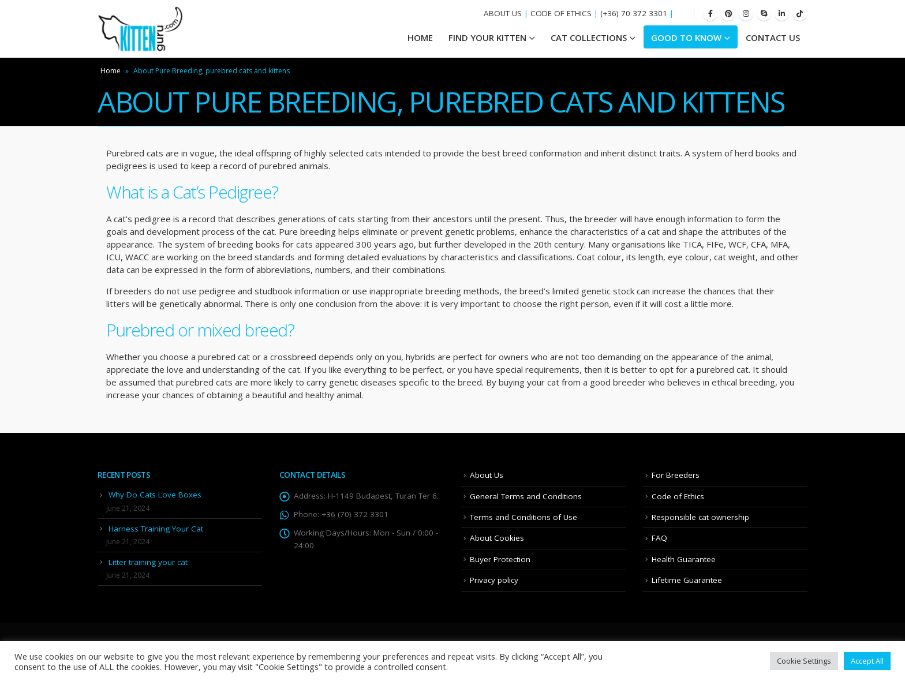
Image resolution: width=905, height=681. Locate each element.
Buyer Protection (500, 559)
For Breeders (676, 475)
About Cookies (497, 538)
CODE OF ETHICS (561, 13)
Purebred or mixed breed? (200, 330)
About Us (486, 475)
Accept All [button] (867, 661)
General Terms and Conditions (526, 496)
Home (110, 71)
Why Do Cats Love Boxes (155, 494)
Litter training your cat (148, 562)
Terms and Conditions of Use (523, 517)
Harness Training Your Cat (156, 528)
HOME (420, 37)
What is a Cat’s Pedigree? (192, 192)
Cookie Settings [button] (804, 661)
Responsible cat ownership (700, 517)
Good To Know (686, 37)
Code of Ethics (678, 496)
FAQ (659, 538)
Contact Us (773, 37)
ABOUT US (503, 13)
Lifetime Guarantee (687, 580)
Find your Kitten (487, 37)
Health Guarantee (684, 559)
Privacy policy (494, 580)
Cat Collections (589, 37)
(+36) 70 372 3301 (633, 13)
